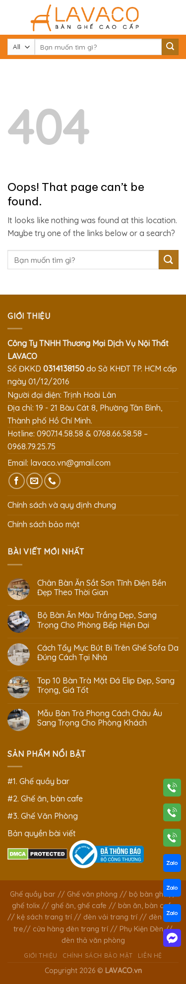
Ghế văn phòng (92, 894)
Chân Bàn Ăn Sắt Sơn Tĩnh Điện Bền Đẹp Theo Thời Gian (101, 587)
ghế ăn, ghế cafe (79, 905)
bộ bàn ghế (148, 894)
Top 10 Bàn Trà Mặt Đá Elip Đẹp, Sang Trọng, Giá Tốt (106, 685)
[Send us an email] (34, 481)
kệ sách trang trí (44, 917)
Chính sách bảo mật (43, 524)
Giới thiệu (41, 955)
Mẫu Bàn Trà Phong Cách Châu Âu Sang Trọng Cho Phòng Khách (99, 718)
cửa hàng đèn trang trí (70, 928)
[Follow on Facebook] (16, 481)
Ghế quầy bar (33, 894)
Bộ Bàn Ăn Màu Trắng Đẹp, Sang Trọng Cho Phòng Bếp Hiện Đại (97, 620)
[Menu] (13, 17)
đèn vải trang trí (110, 917)
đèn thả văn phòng (93, 940)
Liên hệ (150, 955)
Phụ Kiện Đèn (141, 928)
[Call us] (52, 481)
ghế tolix (26, 905)
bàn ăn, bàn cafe (146, 905)
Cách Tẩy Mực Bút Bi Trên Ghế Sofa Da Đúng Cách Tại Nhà (108, 652)
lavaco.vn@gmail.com (70, 463)
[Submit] (170, 47)
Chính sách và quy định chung (61, 505)
